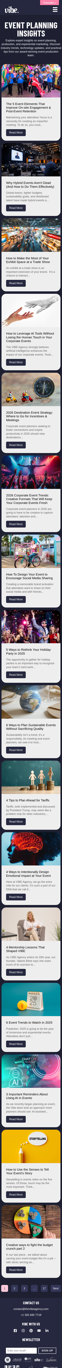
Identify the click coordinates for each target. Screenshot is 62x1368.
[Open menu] (55, 9)
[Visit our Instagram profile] (23, 1330)
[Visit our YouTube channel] (39, 1330)
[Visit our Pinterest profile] (31, 1330)
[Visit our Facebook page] (15, 1330)
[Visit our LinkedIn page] (47, 1330)
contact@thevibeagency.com (30, 1309)
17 (44, 1288)
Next (56, 1288)
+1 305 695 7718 (31, 1315)
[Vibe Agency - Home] (12, 9)
